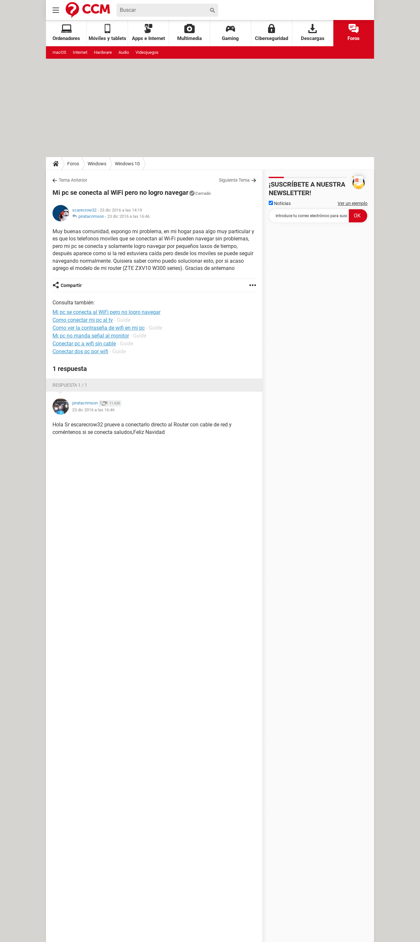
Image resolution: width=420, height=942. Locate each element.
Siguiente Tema (234, 180)
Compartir (71, 285)
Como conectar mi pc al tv (82, 320)
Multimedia (189, 32)
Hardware (103, 52)
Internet (80, 52)
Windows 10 (127, 163)
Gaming (230, 32)
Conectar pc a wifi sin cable (84, 343)
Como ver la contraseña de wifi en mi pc (98, 328)
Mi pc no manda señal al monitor (90, 336)
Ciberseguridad (271, 32)
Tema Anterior (73, 180)
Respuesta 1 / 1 (69, 385)
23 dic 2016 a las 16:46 (128, 216)
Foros (353, 32)
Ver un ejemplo (353, 203)
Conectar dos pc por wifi (80, 351)
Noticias (280, 203)
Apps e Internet (148, 32)
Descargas (313, 32)
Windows (97, 163)
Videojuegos (147, 52)
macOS (59, 52)
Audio (123, 52)
